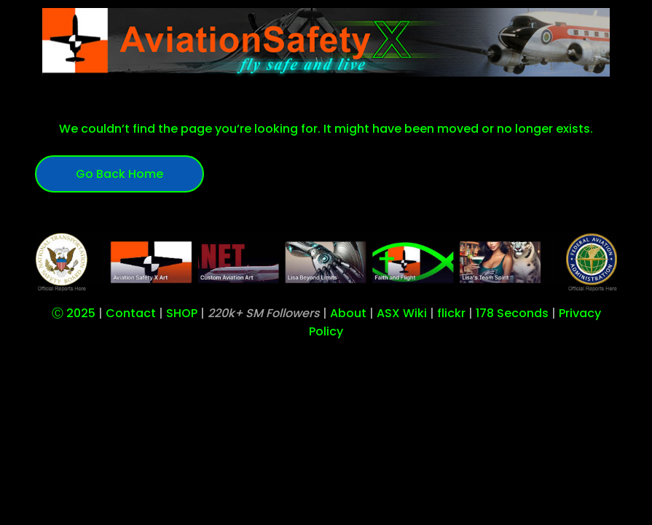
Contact (131, 313)
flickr (451, 313)
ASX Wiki (402, 313)
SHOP (181, 313)
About (348, 313)
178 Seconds (512, 313)
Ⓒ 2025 (73, 313)
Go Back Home (119, 174)
